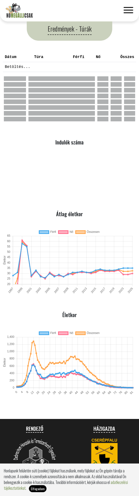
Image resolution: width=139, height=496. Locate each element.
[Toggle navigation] (128, 10)
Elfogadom (38, 488)
